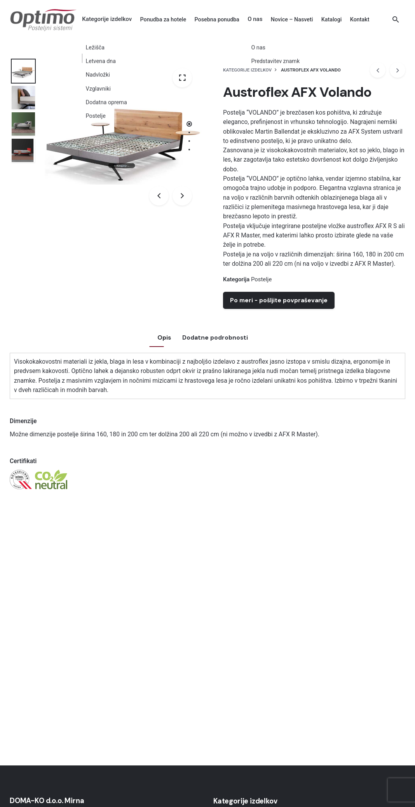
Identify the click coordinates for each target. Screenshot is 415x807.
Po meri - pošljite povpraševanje (279, 300)
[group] (163, 19)
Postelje (261, 279)
